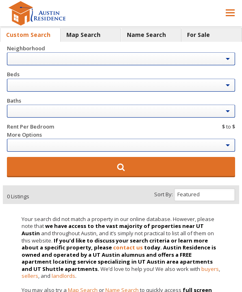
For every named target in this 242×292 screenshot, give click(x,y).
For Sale (198, 35)
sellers (30, 275)
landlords (63, 275)
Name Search (146, 35)
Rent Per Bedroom (30, 126)
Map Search (83, 35)
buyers (210, 269)
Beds (13, 74)
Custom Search (28, 35)
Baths (14, 100)
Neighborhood (26, 48)
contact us (128, 247)
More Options (24, 134)
